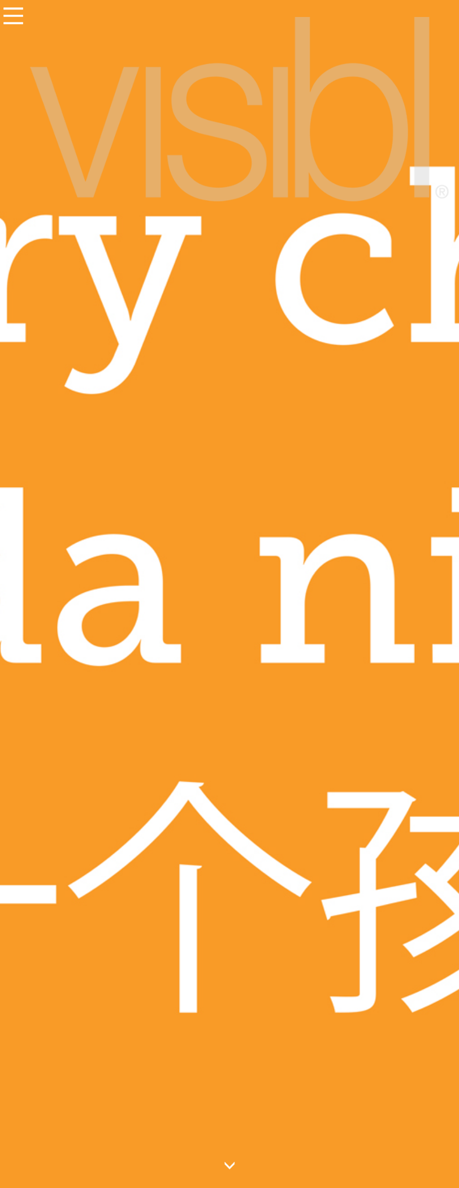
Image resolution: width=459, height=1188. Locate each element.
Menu (13, 15)
